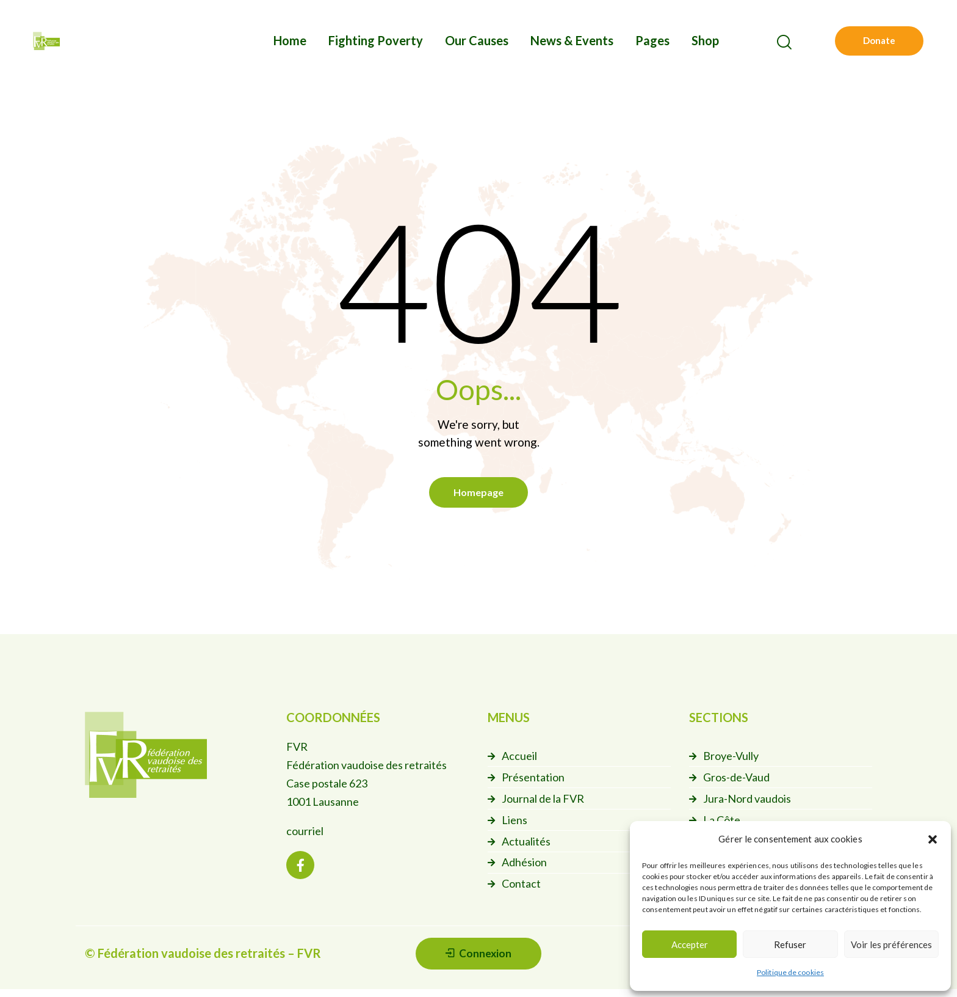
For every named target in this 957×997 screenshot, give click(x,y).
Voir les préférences (891, 944)
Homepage (478, 494)
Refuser (790, 944)
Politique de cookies (790, 972)
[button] (932, 839)
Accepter (689, 944)
